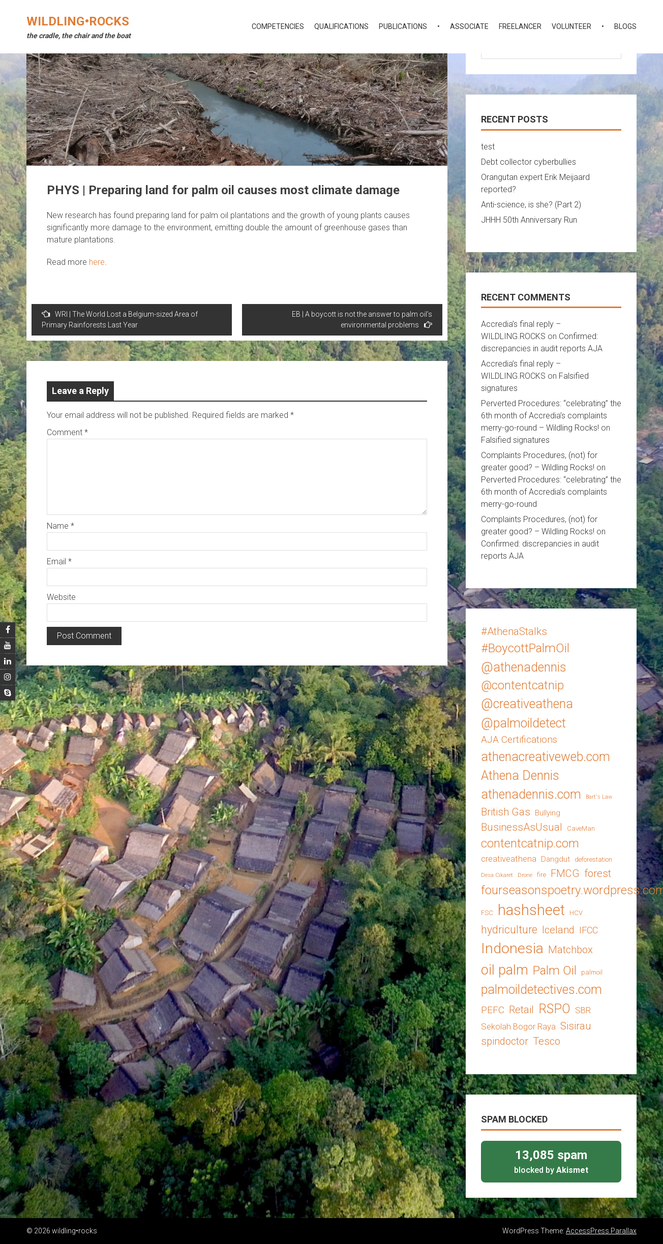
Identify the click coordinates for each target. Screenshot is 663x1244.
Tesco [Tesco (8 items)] (546, 1041)
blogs (625, 26)
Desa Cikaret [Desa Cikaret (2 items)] (497, 875)
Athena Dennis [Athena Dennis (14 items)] (520, 775)
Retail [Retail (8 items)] (521, 1010)
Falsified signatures (515, 440)
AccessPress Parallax (601, 1231)
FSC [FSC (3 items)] (487, 913)
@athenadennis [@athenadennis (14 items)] (523, 667)
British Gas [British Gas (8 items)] (505, 812)
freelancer (520, 26)
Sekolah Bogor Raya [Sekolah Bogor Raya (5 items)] (518, 1026)
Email (59, 561)
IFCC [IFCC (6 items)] (588, 930)
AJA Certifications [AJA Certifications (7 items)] (519, 739)
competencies (278, 26)
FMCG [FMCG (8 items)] (565, 873)
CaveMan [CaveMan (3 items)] (581, 828)
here (97, 262)
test (488, 146)
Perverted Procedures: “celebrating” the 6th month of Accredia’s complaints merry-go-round (551, 492)
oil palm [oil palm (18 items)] (504, 970)
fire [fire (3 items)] (541, 874)
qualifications (341, 26)
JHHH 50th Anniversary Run (529, 220)
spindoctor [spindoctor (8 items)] (504, 1041)
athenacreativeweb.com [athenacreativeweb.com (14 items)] (545, 756)
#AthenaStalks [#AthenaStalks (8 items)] (514, 631)
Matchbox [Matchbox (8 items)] (570, 950)
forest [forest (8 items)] (597, 873)
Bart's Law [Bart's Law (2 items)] (599, 797)
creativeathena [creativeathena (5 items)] (508, 859)
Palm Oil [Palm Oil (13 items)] (555, 970)
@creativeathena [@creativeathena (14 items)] (527, 703)
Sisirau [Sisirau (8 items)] (575, 1026)
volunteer (571, 26)
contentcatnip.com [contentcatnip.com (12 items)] (530, 843)
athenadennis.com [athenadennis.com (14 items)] (531, 794)
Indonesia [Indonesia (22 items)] (512, 948)
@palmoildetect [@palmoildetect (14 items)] (523, 723)
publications (403, 26)
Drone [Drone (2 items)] (525, 875)
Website (61, 597)
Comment (67, 432)
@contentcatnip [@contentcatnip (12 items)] (522, 685)
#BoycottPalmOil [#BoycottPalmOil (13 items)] (525, 648)
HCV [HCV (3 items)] (576, 913)
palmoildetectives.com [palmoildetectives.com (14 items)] (541, 989)
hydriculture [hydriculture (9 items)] (509, 929)
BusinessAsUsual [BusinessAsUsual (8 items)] (521, 827)
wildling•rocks (77, 21)
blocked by (551, 1161)
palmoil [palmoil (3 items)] (591, 972)
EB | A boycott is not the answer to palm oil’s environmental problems (362, 319)
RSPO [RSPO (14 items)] (554, 1009)
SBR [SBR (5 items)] (583, 1010)
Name (60, 526)
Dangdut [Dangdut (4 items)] (555, 859)
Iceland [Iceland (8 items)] (558, 930)
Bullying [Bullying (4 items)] (547, 812)
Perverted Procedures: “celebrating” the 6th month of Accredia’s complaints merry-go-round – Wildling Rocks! (551, 416)
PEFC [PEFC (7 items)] (492, 1010)
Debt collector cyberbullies (528, 162)
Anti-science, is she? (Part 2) (531, 204)
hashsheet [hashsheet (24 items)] (531, 910)
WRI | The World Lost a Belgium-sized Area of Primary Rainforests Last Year (120, 319)
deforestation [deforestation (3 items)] (593, 859)
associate (469, 26)
